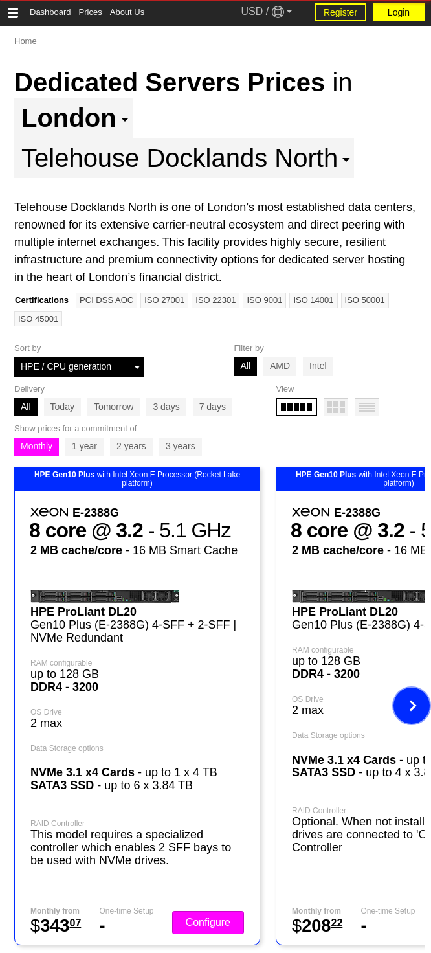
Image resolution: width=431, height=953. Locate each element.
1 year (84, 446)
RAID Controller (57, 823)
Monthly (36, 446)
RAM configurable (61, 662)
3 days (166, 406)
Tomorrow (113, 406)
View (285, 389)
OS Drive (46, 712)
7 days (212, 406)
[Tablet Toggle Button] (13, 13)
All (245, 366)
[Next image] (411, 705)
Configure (208, 922)
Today (62, 406)
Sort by (27, 348)
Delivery (29, 389)
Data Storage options (67, 748)
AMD (280, 366)
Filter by (248, 348)
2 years (131, 446)
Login (399, 12)
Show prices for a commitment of (75, 428)
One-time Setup (126, 910)
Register (340, 12)
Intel (317, 366)
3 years (180, 446)
